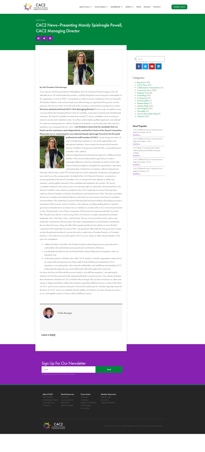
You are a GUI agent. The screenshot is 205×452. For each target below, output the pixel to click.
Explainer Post (142, 92)
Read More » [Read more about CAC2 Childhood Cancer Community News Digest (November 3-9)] (137, 174)
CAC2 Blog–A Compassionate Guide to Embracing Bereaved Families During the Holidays (146, 150)
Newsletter (141, 111)
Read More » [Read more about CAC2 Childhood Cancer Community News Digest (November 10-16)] (137, 165)
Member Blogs (143, 103)
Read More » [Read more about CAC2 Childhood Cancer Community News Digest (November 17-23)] (137, 144)
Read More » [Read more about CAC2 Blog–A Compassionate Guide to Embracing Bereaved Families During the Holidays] (137, 156)
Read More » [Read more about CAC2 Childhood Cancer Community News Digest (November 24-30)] (137, 135)
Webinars (141, 116)
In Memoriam (142, 98)
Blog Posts (141, 82)
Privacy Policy (108, 426)
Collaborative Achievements (148, 87)
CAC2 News (40, 20)
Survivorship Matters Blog (147, 113)
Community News (144, 90)
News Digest (142, 108)
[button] (85, 7)
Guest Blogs (142, 95)
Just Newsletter (143, 100)
